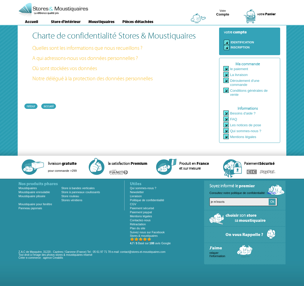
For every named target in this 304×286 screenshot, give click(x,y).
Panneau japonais (30, 208)
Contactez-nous (140, 220)
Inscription (240, 47)
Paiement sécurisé (142, 208)
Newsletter (137, 192)
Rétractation (138, 224)
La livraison (239, 75)
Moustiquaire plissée (31, 196)
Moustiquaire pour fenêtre (35, 204)
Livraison (136, 196)
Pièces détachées (137, 21)
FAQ (233, 119)
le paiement (239, 69)
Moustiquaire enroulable (34, 192)
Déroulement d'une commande (244, 83)
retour (31, 106)
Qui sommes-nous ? (245, 131)
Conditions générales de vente (249, 93)
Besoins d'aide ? (243, 113)
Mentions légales (243, 137)
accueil (49, 106)
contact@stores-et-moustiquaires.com (143, 251)
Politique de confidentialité (147, 200)
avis (160, 243)
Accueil (31, 21)
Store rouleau (70, 196)
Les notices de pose (245, 125)
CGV (133, 204)
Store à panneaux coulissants (80, 192)
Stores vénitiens (71, 200)
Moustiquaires (101, 21)
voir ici (271, 193)
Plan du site (137, 228)
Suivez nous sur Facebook (147, 232)
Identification (242, 42)
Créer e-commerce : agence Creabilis (40, 257)
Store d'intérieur (66, 21)
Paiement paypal (141, 212)
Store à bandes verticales (78, 188)
